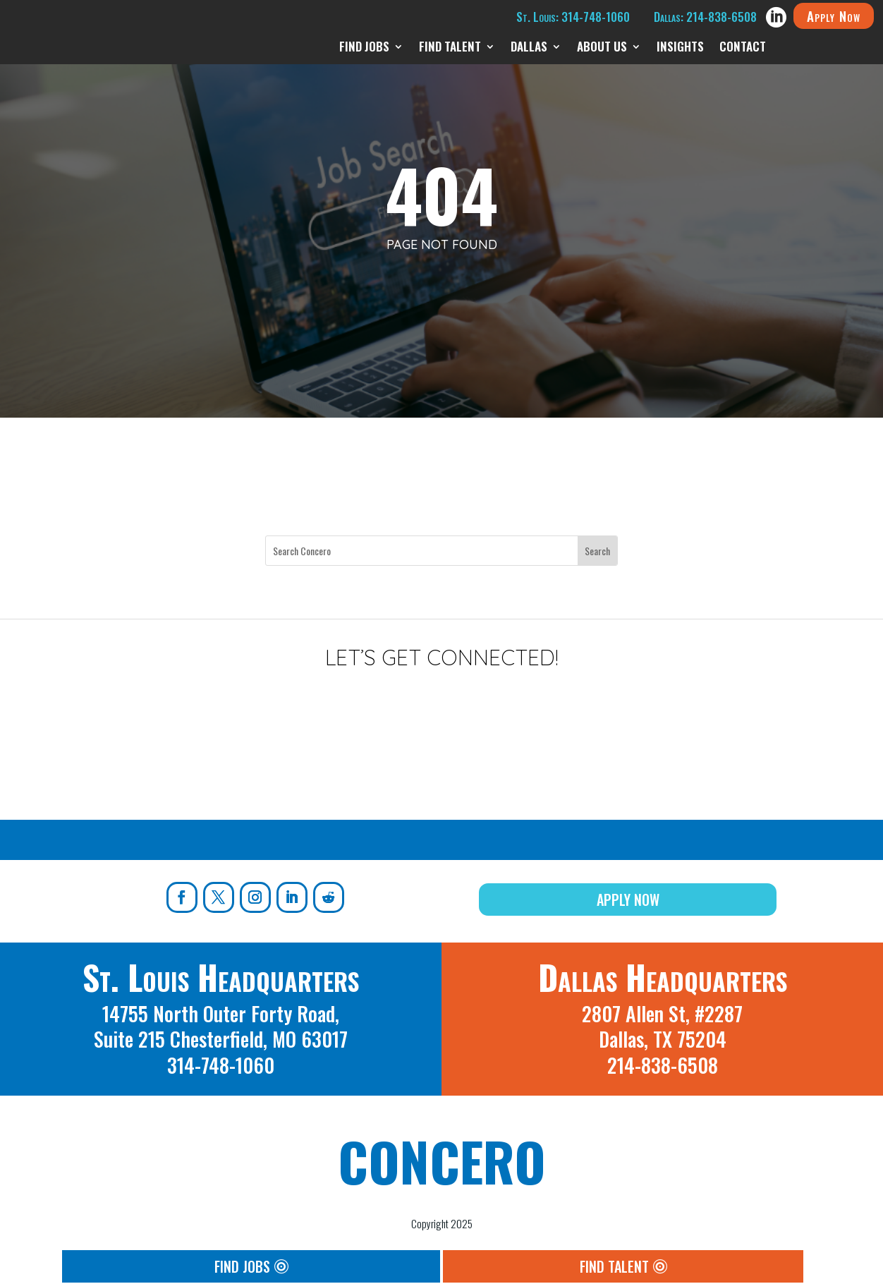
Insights (680, 48)
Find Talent (450, 48)
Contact (742, 48)
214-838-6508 (662, 1064)
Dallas (529, 48)
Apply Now (833, 15)
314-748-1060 (220, 1064)
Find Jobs (364, 48)
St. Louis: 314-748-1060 (573, 16)
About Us (602, 48)
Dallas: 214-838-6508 (705, 16)
